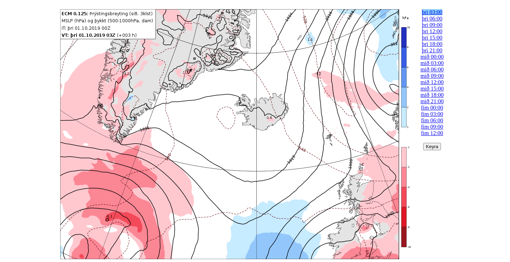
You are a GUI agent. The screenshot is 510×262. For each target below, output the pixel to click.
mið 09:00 (431, 76)
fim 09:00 (432, 127)
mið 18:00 (431, 95)
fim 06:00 (432, 120)
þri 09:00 (432, 25)
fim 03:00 (432, 114)
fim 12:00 (432, 133)
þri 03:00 (432, 12)
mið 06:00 (431, 69)
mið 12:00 (431, 82)
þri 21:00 (432, 50)
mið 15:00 (431, 89)
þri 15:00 (432, 38)
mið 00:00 (431, 57)
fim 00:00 (432, 108)
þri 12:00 (432, 31)
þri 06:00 (432, 19)
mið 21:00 (431, 101)
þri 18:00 (432, 44)
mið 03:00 (431, 63)
